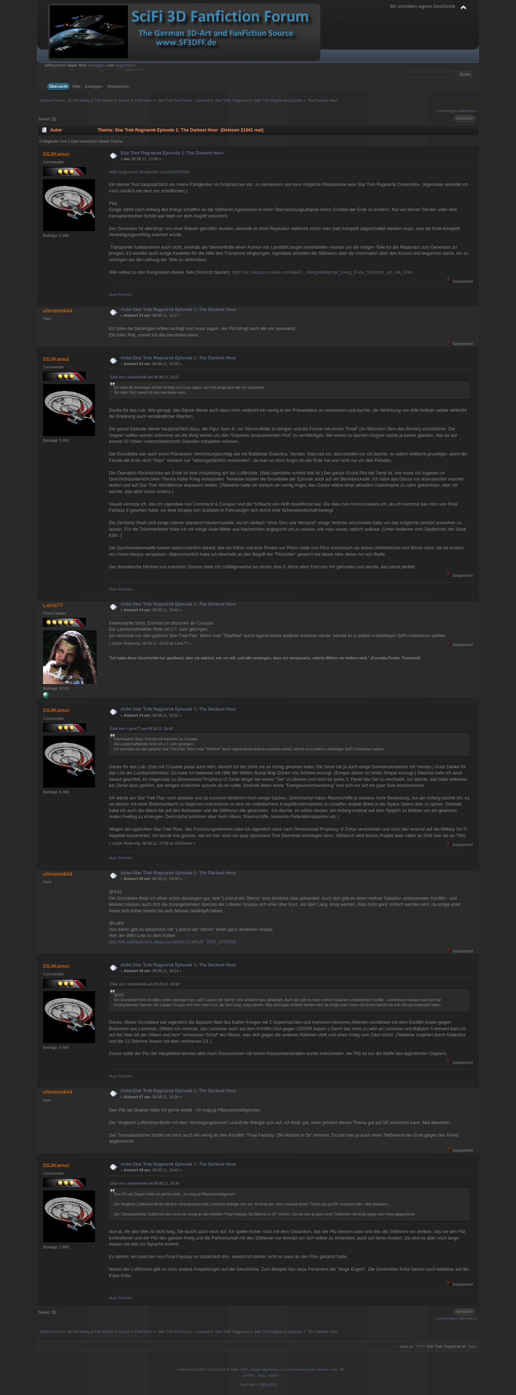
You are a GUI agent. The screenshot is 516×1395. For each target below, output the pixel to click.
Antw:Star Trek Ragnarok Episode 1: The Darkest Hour (178, 309)
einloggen (96, 65)
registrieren (126, 65)
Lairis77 (53, 605)
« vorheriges (446, 111)
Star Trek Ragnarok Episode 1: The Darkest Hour (172, 153)
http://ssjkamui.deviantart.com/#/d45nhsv (149, 172)
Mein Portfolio (120, 294)
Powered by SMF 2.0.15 (196, 1369)
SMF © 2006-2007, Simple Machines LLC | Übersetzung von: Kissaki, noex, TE (281, 1369)
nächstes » (468, 111)
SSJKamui (56, 154)
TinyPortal (247, 1385)
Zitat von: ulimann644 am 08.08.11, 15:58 (144, 984)
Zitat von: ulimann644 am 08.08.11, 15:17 (144, 377)
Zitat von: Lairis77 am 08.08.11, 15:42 (141, 729)
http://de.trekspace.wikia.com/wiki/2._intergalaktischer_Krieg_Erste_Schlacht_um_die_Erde (322, 272)
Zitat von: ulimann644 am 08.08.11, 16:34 (144, 1183)
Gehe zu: (407, 1346)
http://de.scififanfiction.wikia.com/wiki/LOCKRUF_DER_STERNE (172, 942)
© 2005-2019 (266, 1385)
